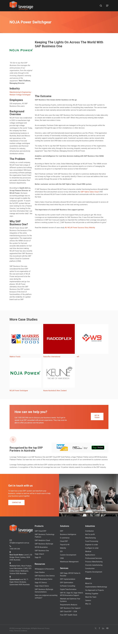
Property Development (93, 572)
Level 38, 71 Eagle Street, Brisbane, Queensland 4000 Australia (20, 582)
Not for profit (90, 534)
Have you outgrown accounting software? (46, 596)
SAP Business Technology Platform (44, 535)
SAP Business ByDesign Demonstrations (44, 590)
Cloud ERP (64, 541)
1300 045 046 (15, 549)
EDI (61, 551)
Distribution (89, 531)
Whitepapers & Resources (44, 569)
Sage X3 (38, 557)
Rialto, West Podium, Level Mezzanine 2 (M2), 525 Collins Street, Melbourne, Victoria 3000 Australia (21, 569)
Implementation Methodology (96, 587)
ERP (61, 531)
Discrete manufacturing (93, 565)
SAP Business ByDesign (44, 544)
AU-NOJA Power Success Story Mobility (80, 228)
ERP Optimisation (66, 583)
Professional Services (93, 558)
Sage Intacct (39, 554)
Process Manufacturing (93, 562)
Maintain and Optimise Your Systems (70, 600)
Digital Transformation (68, 589)
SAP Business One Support (70, 608)
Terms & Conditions (20, 631)
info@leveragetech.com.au (19, 543)
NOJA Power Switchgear (19, 391)
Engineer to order (91, 545)
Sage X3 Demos (41, 583)
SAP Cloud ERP (40, 531)
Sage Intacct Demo (42, 586)
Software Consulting (67, 586)
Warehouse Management (69, 562)
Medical (88, 551)
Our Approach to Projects (94, 590)
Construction (90, 568)
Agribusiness (90, 555)
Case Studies (40, 572)
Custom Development (68, 555)
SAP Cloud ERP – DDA (68, 611)
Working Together (91, 594)
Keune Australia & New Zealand (54, 391)
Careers (88, 600)
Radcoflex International (51, 357)
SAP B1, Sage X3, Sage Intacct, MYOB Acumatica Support (71, 594)
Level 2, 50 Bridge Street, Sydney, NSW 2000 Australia (21, 557)
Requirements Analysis (68, 605)
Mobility (63, 548)
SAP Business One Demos (45, 576)
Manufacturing (90, 538)
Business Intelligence (68, 534)
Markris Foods (15, 357)
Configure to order (92, 548)
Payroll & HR (64, 545)
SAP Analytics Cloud (42, 540)
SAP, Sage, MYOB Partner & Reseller (70, 574)
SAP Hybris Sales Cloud (90, 192)
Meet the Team (90, 597)
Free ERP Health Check (68, 615)
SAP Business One (42, 551)
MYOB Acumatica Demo (43, 579)
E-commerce (64, 538)
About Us (88, 583)
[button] (107, 6)
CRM (62, 558)
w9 (78, 357)
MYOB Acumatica (41, 547)
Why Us (88, 604)
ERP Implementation (67, 579)
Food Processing (91, 541)
